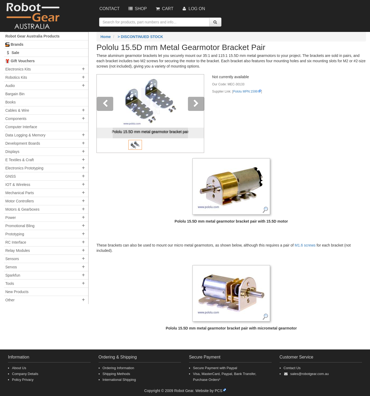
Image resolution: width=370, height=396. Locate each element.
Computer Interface (21, 127)
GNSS (10, 176)
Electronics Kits (18, 69)
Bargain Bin (14, 94)
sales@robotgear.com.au (309, 374)
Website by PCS (208, 391)
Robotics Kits (16, 77)
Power (10, 217)
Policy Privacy (22, 380)
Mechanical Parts (19, 193)
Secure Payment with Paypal (215, 368)
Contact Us (292, 368)
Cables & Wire (17, 110)
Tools (9, 283)
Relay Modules (17, 250)
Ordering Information (118, 368)
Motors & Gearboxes (22, 209)
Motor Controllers (19, 201)
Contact (109, 8)
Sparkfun (12, 275)
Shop (137, 8)
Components (15, 118)
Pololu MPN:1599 (245, 91)
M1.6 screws (306, 245)
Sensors (12, 259)
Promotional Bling (20, 226)
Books (10, 102)
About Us (19, 368)
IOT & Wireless (17, 184)
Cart (164, 8)
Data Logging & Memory (25, 135)
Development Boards (22, 143)
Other (10, 300)
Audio (10, 86)
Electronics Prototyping (24, 168)
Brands (14, 44)
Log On (193, 8)
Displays (12, 151)
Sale (12, 53)
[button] (105, 113)
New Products (16, 292)
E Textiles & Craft (19, 160)
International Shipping (119, 380)
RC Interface (15, 242)
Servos (11, 267)
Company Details (25, 374)
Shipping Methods (116, 374)
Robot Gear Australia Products (32, 36)
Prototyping (14, 234)
